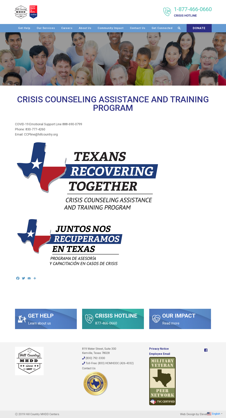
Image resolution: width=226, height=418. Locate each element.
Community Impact (139, 27)
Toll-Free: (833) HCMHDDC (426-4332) (108, 363)
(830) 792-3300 (93, 358)
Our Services (74, 27)
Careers (94, 27)
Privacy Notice (159, 348)
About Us (113, 27)
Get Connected (190, 27)
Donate (198, 36)
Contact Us (165, 27)
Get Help (52, 27)
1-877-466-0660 (192, 12)
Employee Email (159, 354)
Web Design (187, 414)
